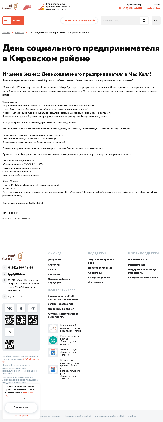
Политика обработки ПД (77, 416)
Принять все (21, 407)
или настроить (21, 415)
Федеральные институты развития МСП (143, 271)
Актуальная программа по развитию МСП (63, 315)
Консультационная (99, 277)
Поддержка (97, 253)
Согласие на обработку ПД (109, 416)
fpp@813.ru (153, 8)
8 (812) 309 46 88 (130, 8)
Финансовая (95, 282)
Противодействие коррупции (59, 281)
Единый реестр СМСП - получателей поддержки (63, 298)
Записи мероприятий (60, 304)
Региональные (136, 264)
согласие (9, 398)
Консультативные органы (143, 277)
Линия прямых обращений (79, 20)
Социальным (95, 272)
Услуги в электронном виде (101, 261)
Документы (55, 259)
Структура (54, 264)
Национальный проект (61, 308)
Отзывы (52, 269)
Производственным (100, 267)
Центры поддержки (143, 253)
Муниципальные (138, 259)
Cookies (132, 416)
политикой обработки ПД (19, 394)
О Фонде (54, 253)
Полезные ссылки (62, 290)
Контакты (54, 274)
